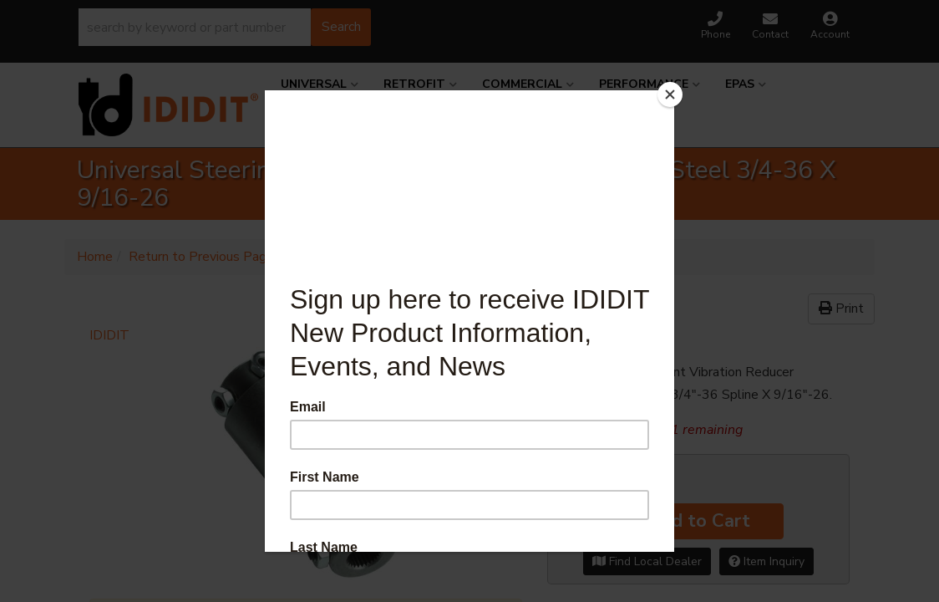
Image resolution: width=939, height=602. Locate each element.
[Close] (670, 94)
